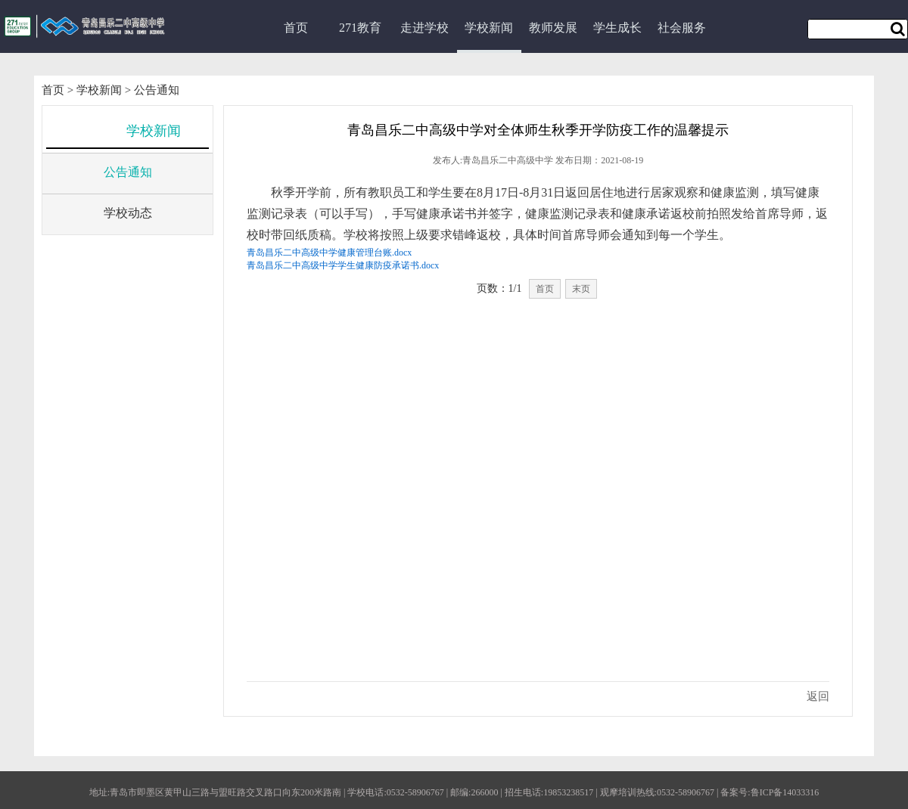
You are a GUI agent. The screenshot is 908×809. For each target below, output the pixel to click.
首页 (296, 27)
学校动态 (128, 212)
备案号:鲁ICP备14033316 (769, 792)
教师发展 (553, 27)
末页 (581, 289)
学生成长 (617, 27)
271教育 (360, 27)
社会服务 (682, 27)
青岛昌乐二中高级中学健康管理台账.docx (329, 252)
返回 (818, 696)
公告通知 (156, 90)
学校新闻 (489, 27)
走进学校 (424, 27)
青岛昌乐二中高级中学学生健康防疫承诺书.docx (343, 265)
